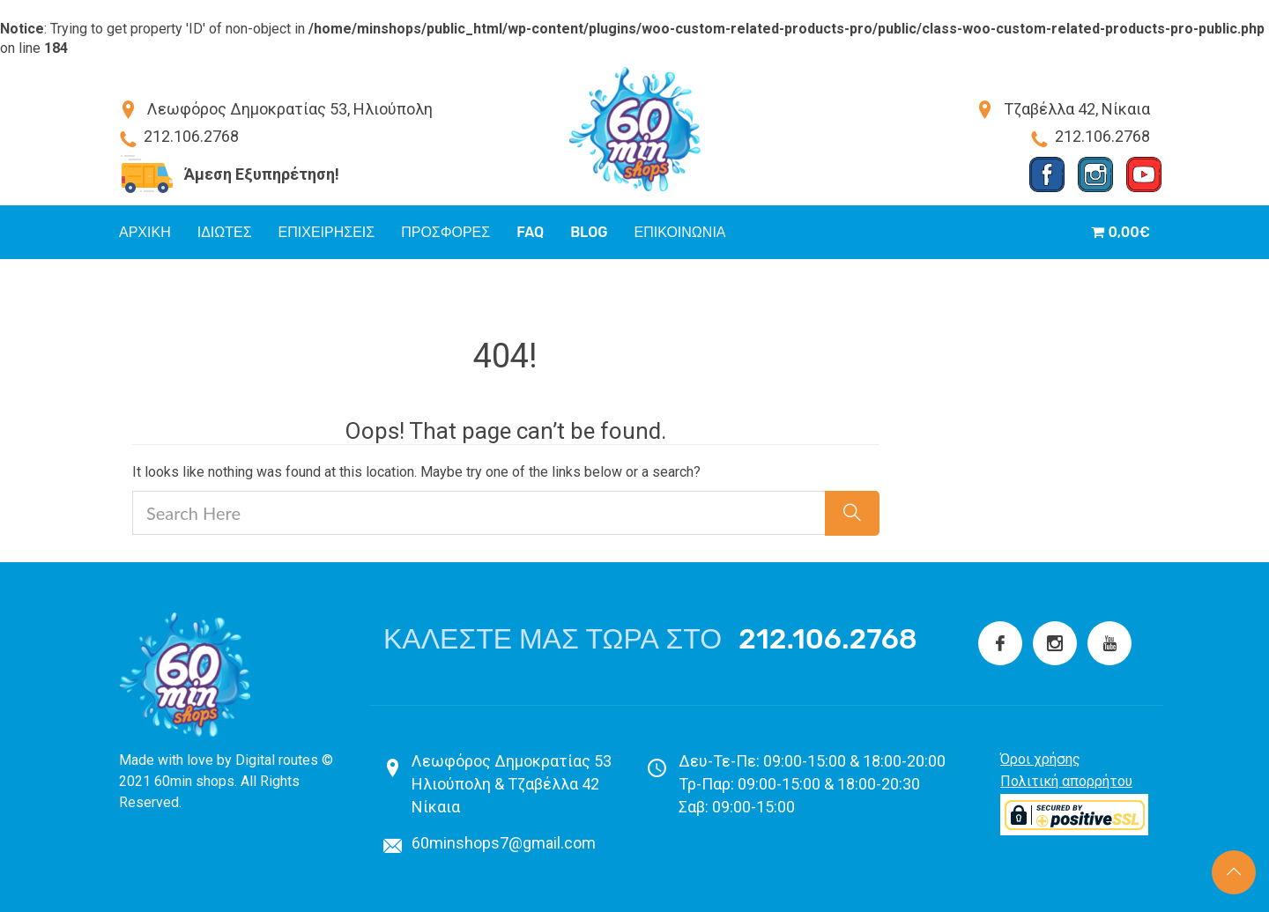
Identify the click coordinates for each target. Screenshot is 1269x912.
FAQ (530, 232)
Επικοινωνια (680, 232)
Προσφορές (445, 232)
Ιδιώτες (224, 232)
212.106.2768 (827, 639)
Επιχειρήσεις (326, 232)
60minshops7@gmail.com (504, 843)
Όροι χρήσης (1040, 759)
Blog (588, 232)
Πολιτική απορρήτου (1066, 781)
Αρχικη (145, 232)
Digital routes (276, 760)
